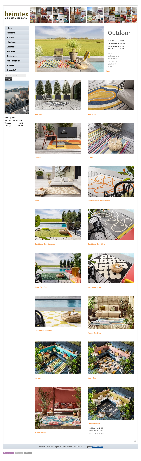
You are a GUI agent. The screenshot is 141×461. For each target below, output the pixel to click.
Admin (28, 453)
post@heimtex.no (97, 447)
